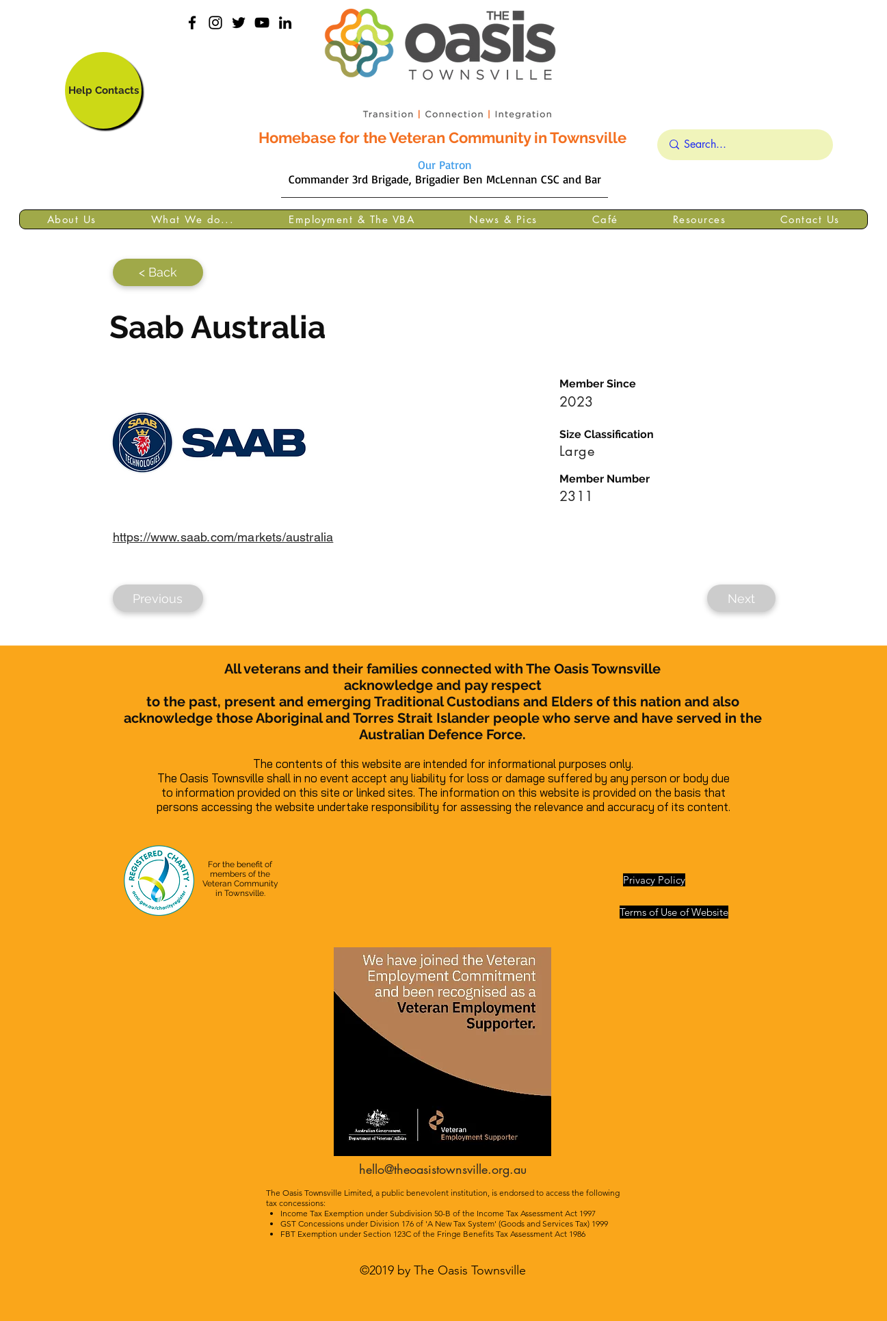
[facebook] (192, 22)
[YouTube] (262, 22)
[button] (72, 219)
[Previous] (158, 598)
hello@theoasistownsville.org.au (443, 1169)
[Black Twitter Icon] (239, 22)
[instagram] (215, 22)
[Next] (741, 598)
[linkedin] (285, 22)
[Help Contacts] (103, 90)
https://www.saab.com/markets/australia (223, 537)
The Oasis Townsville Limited (318, 1193)
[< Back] (158, 272)
